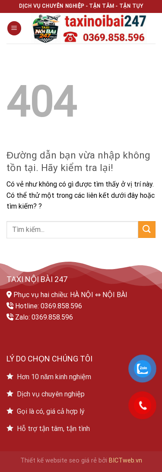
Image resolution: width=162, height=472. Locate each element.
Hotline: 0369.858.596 (48, 306)
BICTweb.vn (125, 460)
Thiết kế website (43, 460)
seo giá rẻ (83, 460)
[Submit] (147, 229)
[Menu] (14, 28)
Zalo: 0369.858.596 (44, 317)
